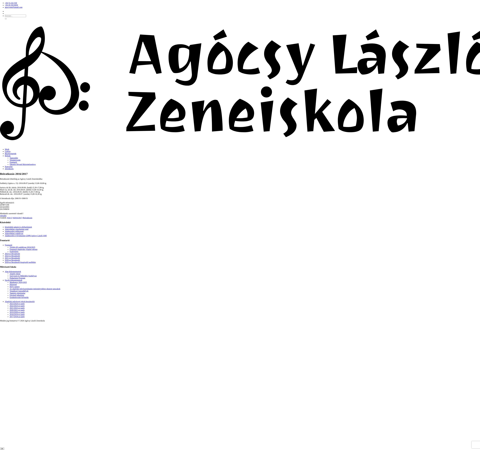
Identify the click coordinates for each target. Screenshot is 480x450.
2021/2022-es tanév (17, 308)
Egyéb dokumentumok (13, 280)
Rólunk (7, 156)
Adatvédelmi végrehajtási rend (16, 229)
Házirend (13, 284)
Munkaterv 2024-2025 (18, 282)
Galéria (7, 151)
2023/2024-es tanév (17, 304)
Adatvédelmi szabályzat (14, 233)
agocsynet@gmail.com (13, 7)
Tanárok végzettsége (17, 293)
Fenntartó (13, 162)
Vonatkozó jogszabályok (19, 291)
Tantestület (14, 158)
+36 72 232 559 (11, 3)
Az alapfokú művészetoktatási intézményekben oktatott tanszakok (35, 289)
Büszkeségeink (10, 154)
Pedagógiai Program (17, 278)
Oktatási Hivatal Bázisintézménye (23, 164)
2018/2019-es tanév (17, 314)
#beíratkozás (27, 218)
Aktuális (3, 216)
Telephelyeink (15, 160)
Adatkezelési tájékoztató (14, 231)
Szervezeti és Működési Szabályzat (23, 276)
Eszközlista (14, 251)
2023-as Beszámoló (12, 254)
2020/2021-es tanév (17, 310)
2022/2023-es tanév (17, 306)
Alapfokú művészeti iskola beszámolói (20, 302)
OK (2, 449)
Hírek (7, 149)
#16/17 (9, 218)
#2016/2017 (17, 218)
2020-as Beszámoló (12, 260)
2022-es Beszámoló (12, 256)
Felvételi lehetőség (17, 295)
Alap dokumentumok (13, 272)
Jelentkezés (9, 169)
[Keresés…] (15, 16)
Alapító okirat (15, 274)
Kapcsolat (8, 167)
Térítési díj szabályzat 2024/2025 (22, 247)
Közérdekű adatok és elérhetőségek (18, 227)
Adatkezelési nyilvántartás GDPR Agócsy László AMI (26, 236)
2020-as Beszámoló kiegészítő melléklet (20, 262)
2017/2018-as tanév (17, 317)
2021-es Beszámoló (12, 258)
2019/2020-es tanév (17, 312)
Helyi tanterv (15, 287)
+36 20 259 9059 (11, 5)
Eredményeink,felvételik (19, 297)
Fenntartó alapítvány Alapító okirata (23, 249)
